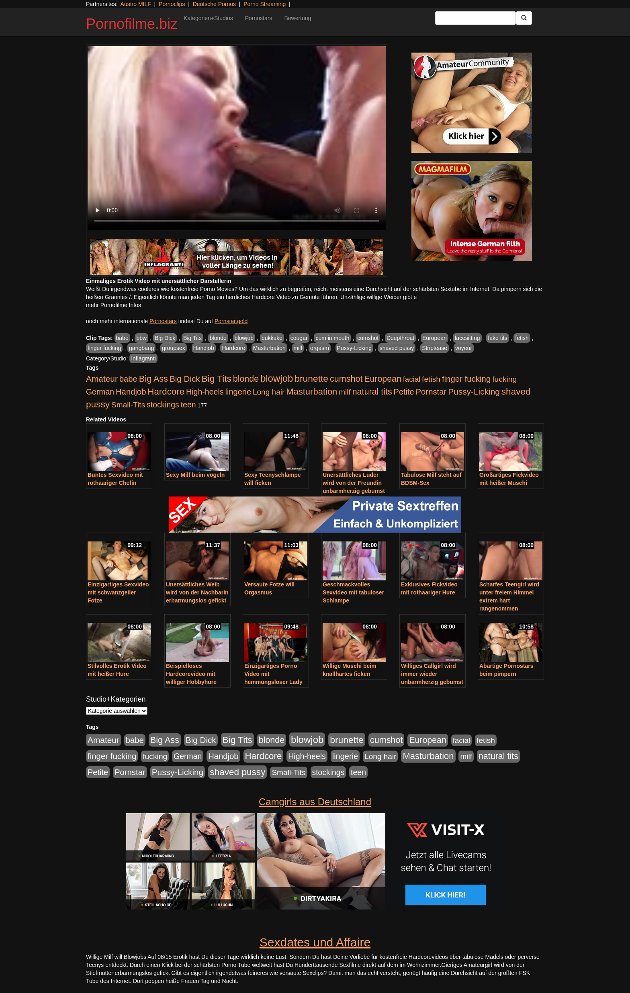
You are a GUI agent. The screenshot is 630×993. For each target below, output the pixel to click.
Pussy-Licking (354, 348)
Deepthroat (400, 338)
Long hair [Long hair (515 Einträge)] (268, 392)
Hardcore (233, 348)
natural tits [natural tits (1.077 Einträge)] (372, 392)
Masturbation (269, 348)
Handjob (203, 348)
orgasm (319, 348)
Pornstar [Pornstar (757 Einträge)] (431, 391)
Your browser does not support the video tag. (237, 138)
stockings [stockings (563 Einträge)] (163, 404)
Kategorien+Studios (208, 18)
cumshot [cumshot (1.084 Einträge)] (346, 379)
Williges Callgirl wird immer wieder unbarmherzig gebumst (432, 674)
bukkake (272, 338)
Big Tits (192, 338)
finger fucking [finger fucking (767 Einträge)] (466, 378)
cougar (299, 338)
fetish (521, 338)
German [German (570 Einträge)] (100, 391)
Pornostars (258, 18)
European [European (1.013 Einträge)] (382, 379)
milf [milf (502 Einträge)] (345, 392)
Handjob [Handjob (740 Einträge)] (131, 391)
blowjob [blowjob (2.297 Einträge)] (276, 378)
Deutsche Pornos (214, 4)
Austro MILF (136, 4)
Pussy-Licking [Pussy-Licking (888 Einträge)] (474, 391)
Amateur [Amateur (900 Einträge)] (102, 378)
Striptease (434, 348)
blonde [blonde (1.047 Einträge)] (246, 379)
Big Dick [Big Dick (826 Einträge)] (185, 378)
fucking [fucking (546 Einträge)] (504, 379)
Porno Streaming (264, 4)
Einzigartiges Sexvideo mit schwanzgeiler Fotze (118, 592)
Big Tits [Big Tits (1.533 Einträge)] (216, 378)
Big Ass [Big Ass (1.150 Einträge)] (153, 379)
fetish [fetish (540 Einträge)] (431, 379)
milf (298, 348)
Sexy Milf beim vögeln (195, 475)
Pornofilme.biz (132, 24)
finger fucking (104, 348)
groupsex (173, 348)
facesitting (467, 338)
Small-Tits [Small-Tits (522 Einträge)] (128, 405)
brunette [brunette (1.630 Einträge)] (311, 378)
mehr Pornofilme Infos (113, 305)
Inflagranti (143, 358)
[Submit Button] (524, 18)
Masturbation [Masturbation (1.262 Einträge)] (311, 392)
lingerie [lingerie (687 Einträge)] (238, 391)
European (434, 338)
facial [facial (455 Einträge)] (412, 379)
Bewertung (297, 18)
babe (122, 338)
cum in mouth (332, 338)
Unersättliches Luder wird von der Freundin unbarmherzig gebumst (354, 483)
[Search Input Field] (475, 18)
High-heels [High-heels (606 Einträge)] (205, 391)
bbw (141, 338)
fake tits (497, 338)
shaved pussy (397, 348)
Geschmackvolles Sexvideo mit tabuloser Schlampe (353, 592)
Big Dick (165, 338)
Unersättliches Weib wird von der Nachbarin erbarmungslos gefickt (197, 592)
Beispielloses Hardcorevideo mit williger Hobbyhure (191, 674)
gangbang (141, 348)
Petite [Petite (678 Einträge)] (404, 391)
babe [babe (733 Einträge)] (128, 378)
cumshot (367, 338)
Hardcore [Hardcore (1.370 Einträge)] (165, 392)
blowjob (244, 338)
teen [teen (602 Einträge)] (188, 404)
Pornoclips (172, 4)
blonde (218, 338)
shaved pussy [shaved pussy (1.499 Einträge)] (237, 772)
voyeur (463, 348)
